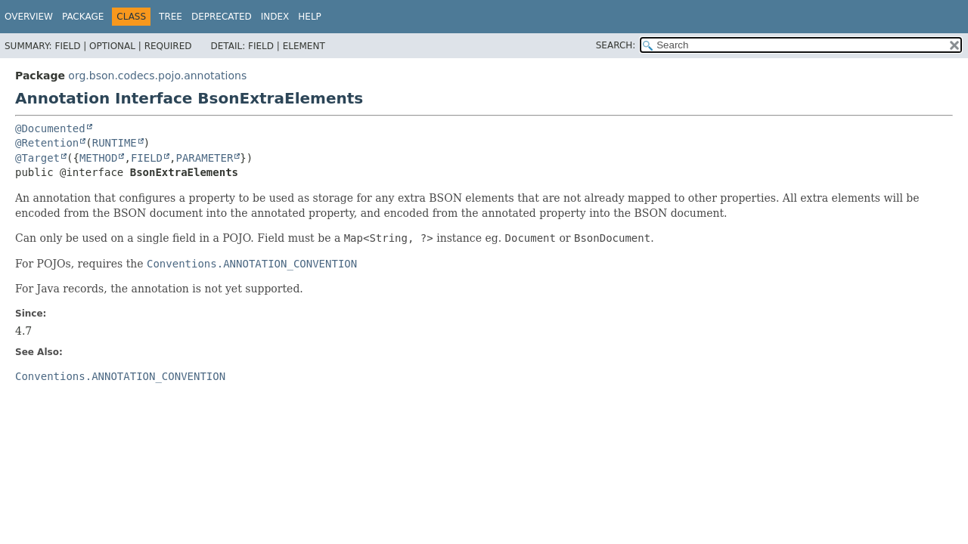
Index (275, 16)
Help (309, 16)
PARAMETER (204, 158)
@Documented (50, 128)
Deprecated (221, 16)
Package (83, 16)
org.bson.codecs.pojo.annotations (157, 76)
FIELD (147, 158)
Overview (29, 16)
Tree (170, 16)
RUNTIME (114, 143)
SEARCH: (616, 45)
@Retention (47, 143)
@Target (37, 158)
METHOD (98, 158)
